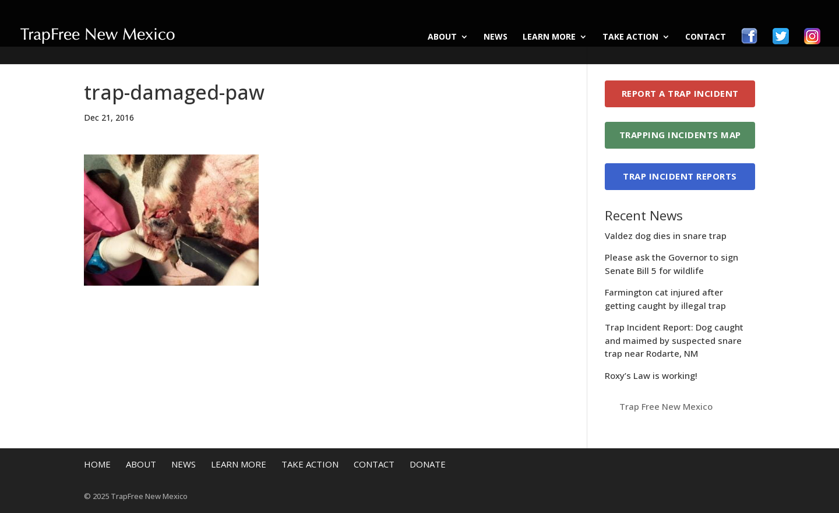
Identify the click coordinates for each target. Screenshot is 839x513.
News (495, 37)
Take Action (630, 37)
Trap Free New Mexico (666, 406)
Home (97, 464)
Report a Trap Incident (680, 93)
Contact (705, 37)
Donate (428, 464)
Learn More (549, 37)
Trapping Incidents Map (680, 134)
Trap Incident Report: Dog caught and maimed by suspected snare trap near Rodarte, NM (674, 340)
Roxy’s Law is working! (651, 375)
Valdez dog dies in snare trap (666, 235)
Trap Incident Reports (680, 176)
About (442, 37)
